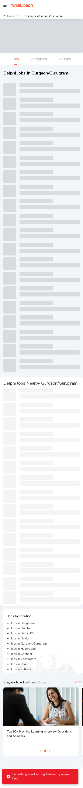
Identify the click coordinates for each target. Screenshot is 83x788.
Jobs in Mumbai (21, 628)
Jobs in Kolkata (21, 669)
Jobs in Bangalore (23, 623)
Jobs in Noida (20, 638)
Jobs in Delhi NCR (23, 633)
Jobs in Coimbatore (23, 659)
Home (10, 16)
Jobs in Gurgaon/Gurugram (29, 644)
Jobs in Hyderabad (23, 649)
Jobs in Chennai (21, 654)
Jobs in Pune (19, 664)
